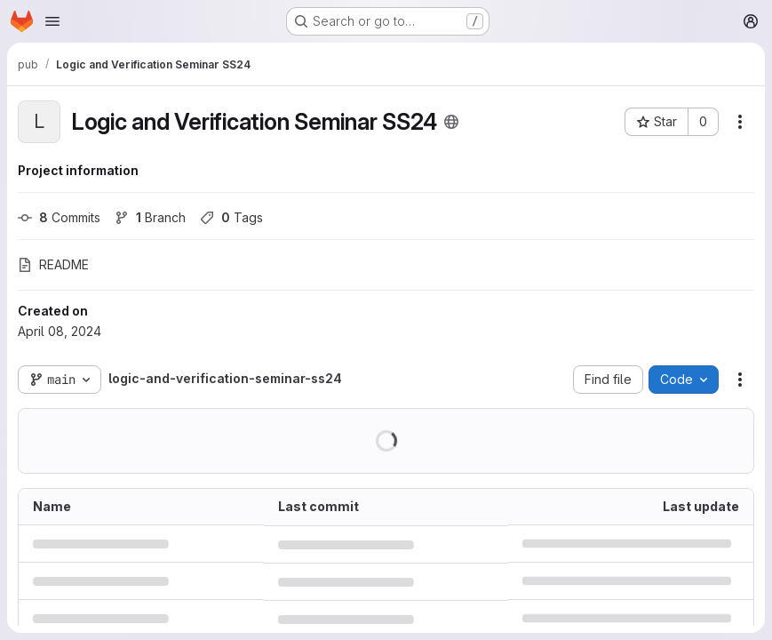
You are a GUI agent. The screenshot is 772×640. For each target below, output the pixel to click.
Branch (150, 217)
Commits (59, 217)
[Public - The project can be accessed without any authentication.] (451, 122)
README (53, 264)
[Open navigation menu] (52, 21)
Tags (231, 217)
